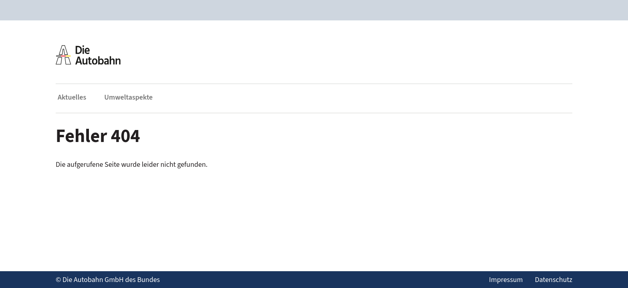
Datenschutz (553, 280)
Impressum (506, 280)
